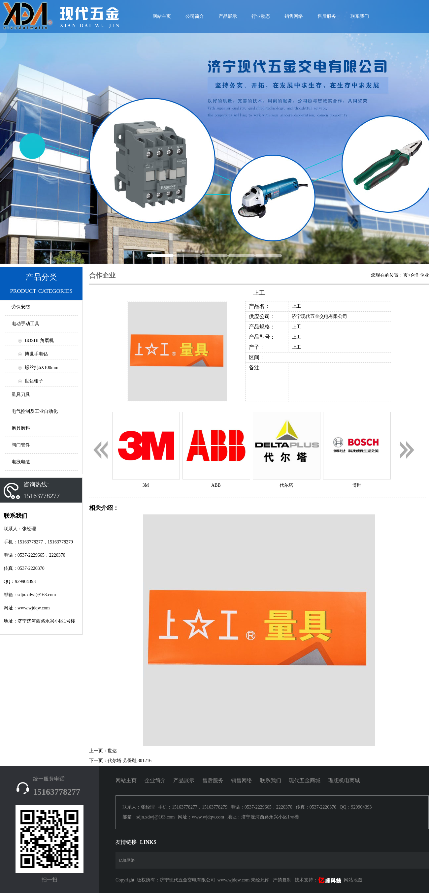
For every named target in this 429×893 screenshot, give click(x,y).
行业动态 (260, 16)
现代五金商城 (304, 780)
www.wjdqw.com (233, 880)
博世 (356, 485)
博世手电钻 (36, 354)
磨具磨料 (21, 428)
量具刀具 (21, 394)
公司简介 (194, 16)
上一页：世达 (103, 750)
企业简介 (155, 780)
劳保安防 (21, 306)
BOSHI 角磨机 (39, 340)
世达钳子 (34, 381)
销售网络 (293, 16)
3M (146, 485)
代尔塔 (286, 485)
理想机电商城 (344, 780)
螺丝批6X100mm (41, 367)
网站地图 (353, 880)
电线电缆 (21, 461)
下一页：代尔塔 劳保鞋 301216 (120, 760)
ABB (216, 485)
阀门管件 (21, 445)
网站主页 (126, 780)
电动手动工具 (25, 323)
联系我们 (359, 16)
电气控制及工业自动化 (35, 411)
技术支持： (319, 880)
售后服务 (326, 16)
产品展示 (227, 16)
